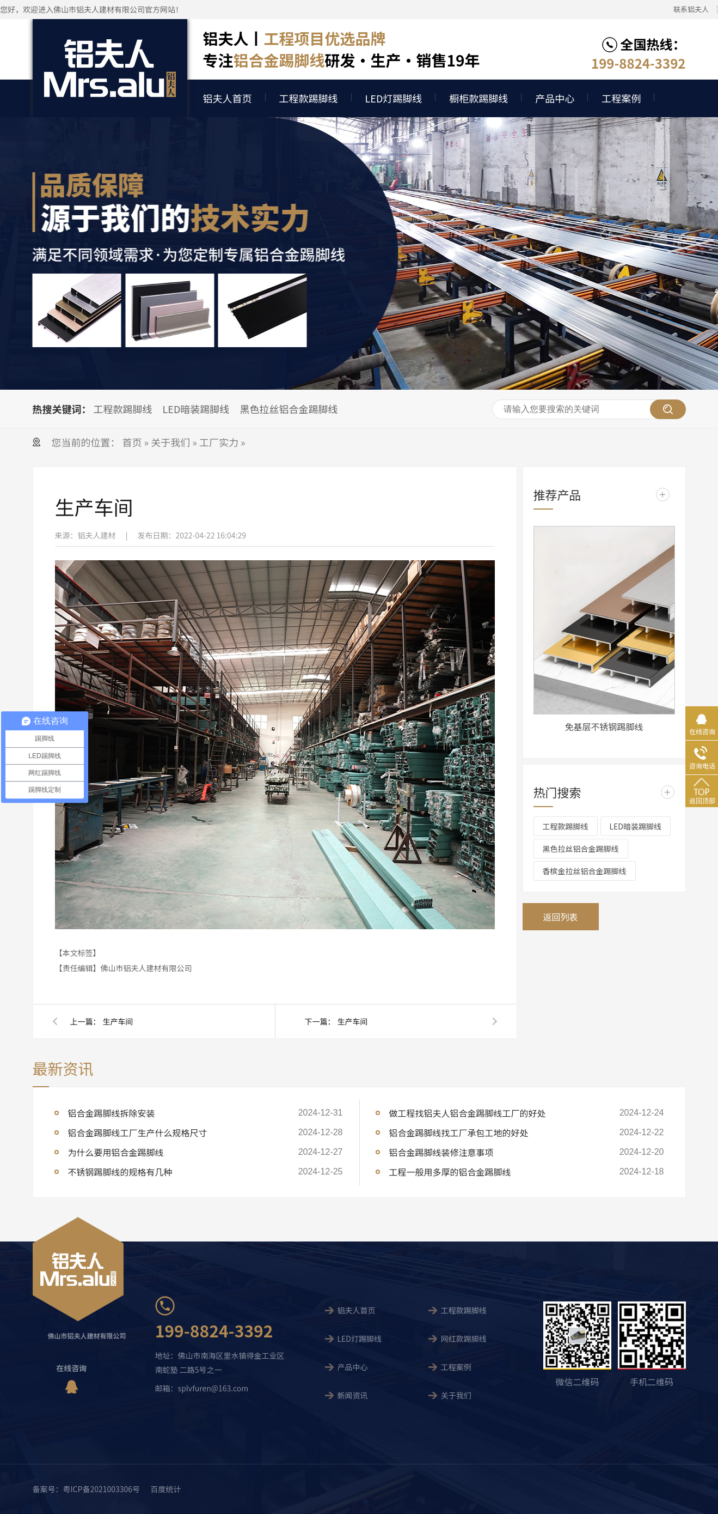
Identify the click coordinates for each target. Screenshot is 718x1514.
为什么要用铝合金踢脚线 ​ (117, 1152)
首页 (133, 442)
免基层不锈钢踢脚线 (603, 726)
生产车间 (118, 1021)
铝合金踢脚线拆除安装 (111, 1112)
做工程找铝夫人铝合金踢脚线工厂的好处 (467, 1112)
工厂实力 (218, 442)
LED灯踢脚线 (393, 98)
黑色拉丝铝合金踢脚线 (288, 409)
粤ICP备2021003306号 (101, 1488)
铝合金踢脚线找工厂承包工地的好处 (459, 1132)
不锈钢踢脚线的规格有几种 (120, 1171)
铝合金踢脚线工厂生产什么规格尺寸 (137, 1132)
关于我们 (170, 442)
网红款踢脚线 (464, 1338)
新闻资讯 (352, 1395)
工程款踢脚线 (308, 98)
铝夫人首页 (227, 98)
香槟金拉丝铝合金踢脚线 (585, 870)
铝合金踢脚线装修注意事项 (441, 1152)
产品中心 (554, 98)
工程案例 (621, 98)
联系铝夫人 (691, 9)
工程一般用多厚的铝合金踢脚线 (450, 1171)
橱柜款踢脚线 (478, 98)
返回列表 (560, 916)
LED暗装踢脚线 (196, 409)
